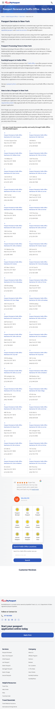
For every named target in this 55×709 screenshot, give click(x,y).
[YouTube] (12, 620)
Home (2, 16)
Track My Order (6, 696)
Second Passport (6, 675)
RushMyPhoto (32, 678)
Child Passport (6, 659)
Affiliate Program (33, 656)
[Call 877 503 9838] (52, 2)
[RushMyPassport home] (27, 2)
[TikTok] (15, 620)
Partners (31, 659)
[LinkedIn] (9, 620)
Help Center (5, 689)
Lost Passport (5, 662)
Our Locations (32, 665)
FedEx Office (31, 63)
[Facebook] (2, 620)
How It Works (32, 672)
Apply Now (27, 635)
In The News (32, 669)
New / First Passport (7, 656)
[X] (19, 620)
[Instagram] (6, 620)
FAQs (3, 692)
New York (22, 16)
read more (35, 489)
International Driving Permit (9, 707)
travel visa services (21, 30)
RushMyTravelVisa (33, 675)
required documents (7, 103)
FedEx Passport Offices (12, 16)
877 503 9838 (6, 616)
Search (27, 560)
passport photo (11, 84)
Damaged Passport (7, 669)
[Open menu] (3, 2)
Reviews (31, 662)
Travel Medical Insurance (9, 703)
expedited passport (7, 30)
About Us (31, 652)
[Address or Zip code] (27, 555)
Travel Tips (5, 686)
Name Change (6, 672)
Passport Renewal (7, 652)
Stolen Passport (6, 665)
